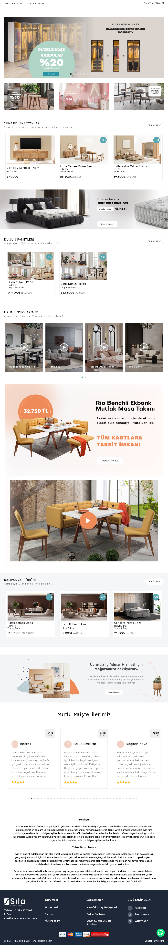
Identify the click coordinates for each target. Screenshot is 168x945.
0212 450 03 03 (14, 3)
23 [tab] (104, 799)
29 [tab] (124, 799)
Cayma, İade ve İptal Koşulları (99, 922)
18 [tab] (88, 799)
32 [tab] (134, 799)
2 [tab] (75, 74)
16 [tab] (81, 799)
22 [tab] (101, 799)
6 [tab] (88, 74)
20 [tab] (94, 799)
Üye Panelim (52, 920)
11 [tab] (65, 799)
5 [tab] (84, 74)
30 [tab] (127, 799)
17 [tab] (84, 799)
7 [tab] (91, 74)
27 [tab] (117, 799)
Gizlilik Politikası (95, 914)
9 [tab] (98, 74)
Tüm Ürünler (154, 125)
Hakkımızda (52, 907)
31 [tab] (130, 799)
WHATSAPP (138, 921)
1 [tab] (71, 74)
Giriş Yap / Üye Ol (154, 3)
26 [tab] (114, 799)
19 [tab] (91, 799)
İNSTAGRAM (138, 914)
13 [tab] (71, 799)
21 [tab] (98, 799)
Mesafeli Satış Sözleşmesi (101, 907)
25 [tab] (111, 799)
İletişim (49, 914)
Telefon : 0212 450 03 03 (18, 910)
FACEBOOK (137, 908)
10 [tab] (61, 799)
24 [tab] (107, 799)
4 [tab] (81, 74)
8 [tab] (94, 74)
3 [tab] (78, 74)
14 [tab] (75, 799)
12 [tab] (68, 799)
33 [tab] (137, 799)
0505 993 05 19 (36, 3)
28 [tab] (121, 799)
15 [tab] (78, 799)
